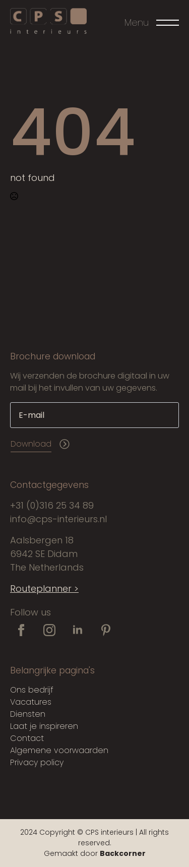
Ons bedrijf (31, 690)
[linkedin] (78, 630)
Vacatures (30, 702)
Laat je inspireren (44, 726)
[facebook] (21, 630)
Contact (27, 738)
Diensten (27, 714)
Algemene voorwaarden (59, 750)
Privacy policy (37, 762)
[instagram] (49, 630)
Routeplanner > (44, 588)
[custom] (106, 630)
